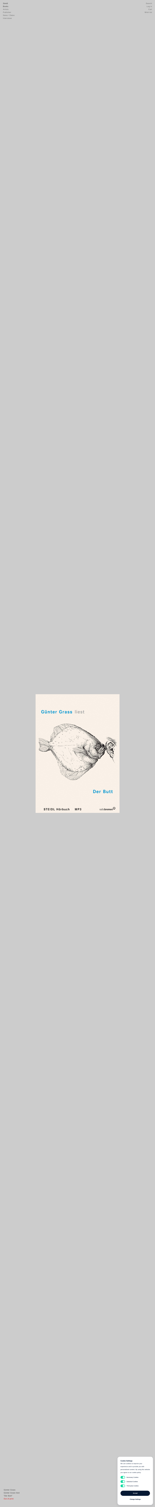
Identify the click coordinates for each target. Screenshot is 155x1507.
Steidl (5, 3)
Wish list (148, 12)
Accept (135, 1493)
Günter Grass (9, 1494)
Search (149, 3)
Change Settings (135, 1499)
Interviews (7, 18)
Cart (150, 9)
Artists (6, 9)
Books (5, 6)
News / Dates (9, 15)
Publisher (7, 12)
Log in (149, 6)
